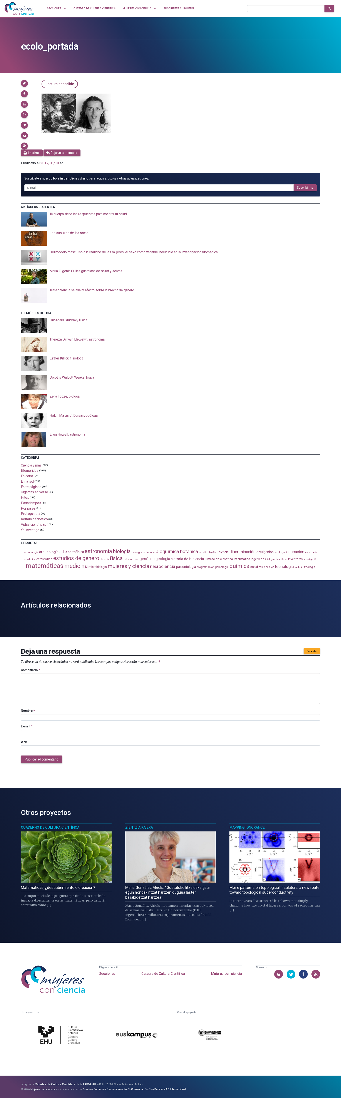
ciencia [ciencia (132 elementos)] (224, 552)
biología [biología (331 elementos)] (122, 551)
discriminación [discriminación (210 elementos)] (242, 551)
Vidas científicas (33, 524)
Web (24, 742)
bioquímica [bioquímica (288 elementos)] (167, 551)
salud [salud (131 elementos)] (254, 567)
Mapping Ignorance (247, 827)
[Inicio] (19, 8)
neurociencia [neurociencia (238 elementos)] (162, 566)
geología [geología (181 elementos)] (162, 558)
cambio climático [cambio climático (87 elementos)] (208, 552)
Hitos (25, 497)
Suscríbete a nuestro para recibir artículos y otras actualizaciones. (86, 178)
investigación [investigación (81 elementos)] (310, 559)
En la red (27, 481)
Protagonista (30, 514)
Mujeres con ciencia (226, 974)
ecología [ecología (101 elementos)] (279, 552)
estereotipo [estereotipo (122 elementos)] (44, 559)
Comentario (30, 670)
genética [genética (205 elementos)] (147, 558)
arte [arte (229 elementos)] (63, 551)
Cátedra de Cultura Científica (163, 974)
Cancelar (311, 651)
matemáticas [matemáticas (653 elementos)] (45, 565)
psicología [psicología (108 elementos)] (222, 567)
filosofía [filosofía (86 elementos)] (104, 559)
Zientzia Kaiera (139, 827)
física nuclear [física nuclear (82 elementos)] (131, 559)
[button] (24, 83)
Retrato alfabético (34, 519)
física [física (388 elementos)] (116, 558)
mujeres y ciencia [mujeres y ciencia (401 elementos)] (128, 566)
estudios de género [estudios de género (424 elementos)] (76, 558)
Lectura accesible (59, 84)
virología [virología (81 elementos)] (299, 567)
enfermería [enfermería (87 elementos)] (311, 552)
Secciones (107, 974)
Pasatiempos (31, 503)
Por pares (28, 508)
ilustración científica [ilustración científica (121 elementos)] (219, 559)
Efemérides (29, 470)
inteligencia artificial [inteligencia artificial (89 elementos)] (276, 559)
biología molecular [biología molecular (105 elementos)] (143, 552)
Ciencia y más (31, 465)
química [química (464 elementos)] (239, 566)
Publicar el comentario (42, 759)
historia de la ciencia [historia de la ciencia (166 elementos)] (187, 559)
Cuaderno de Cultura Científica (50, 827)
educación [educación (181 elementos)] (295, 551)
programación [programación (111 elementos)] (205, 567)
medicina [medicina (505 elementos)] (76, 565)
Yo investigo (30, 530)
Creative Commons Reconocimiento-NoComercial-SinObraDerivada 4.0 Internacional (134, 1089)
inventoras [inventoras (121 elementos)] (295, 559)
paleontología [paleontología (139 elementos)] (186, 567)
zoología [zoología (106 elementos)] (309, 567)
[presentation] (170, 219)
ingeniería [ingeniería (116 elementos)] (257, 559)
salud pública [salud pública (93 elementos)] (266, 567)
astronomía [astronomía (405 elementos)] (98, 551)
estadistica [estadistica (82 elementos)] (29, 559)
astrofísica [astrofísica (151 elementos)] (76, 552)
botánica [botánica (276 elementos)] (189, 551)
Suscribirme (305, 187)
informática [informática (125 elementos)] (242, 559)
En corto (27, 476)
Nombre (28, 710)
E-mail (26, 726)
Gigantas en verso (34, 492)
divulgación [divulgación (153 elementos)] (265, 552)
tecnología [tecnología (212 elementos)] (284, 566)
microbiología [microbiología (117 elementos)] (98, 567)
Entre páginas (31, 487)
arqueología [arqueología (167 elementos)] (49, 552)
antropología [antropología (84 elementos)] (31, 552)
